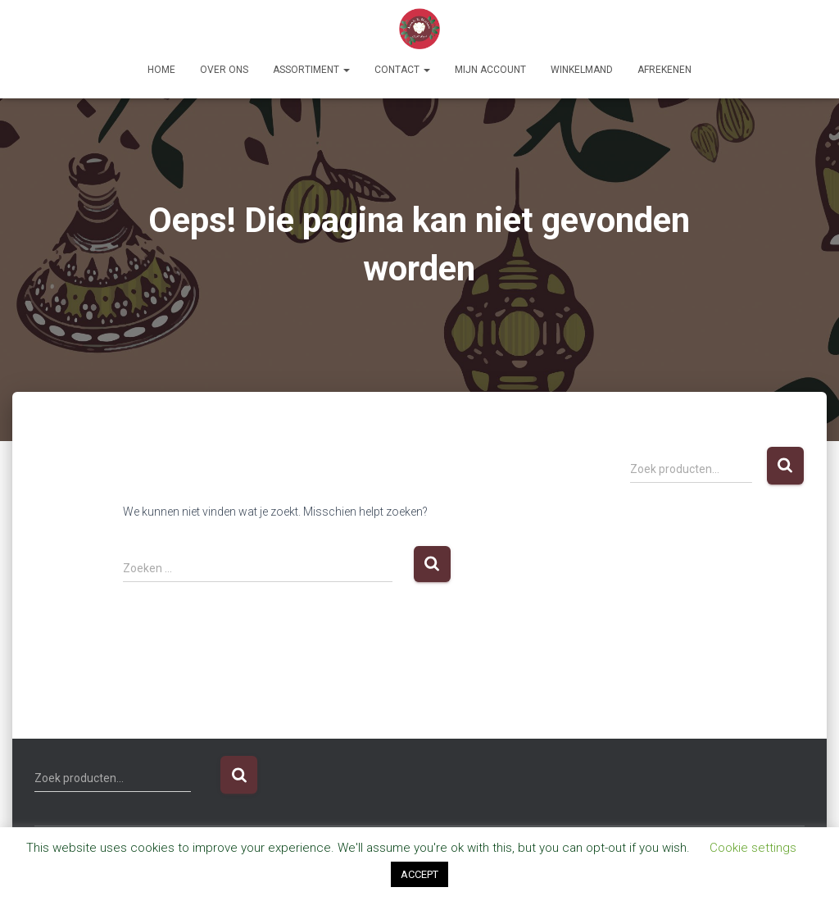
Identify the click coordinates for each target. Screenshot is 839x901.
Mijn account (490, 69)
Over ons (224, 69)
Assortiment (311, 69)
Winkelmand (582, 69)
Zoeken (785, 466)
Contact (402, 69)
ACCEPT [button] (419, 874)
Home (161, 69)
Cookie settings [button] (753, 847)
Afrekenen (664, 69)
